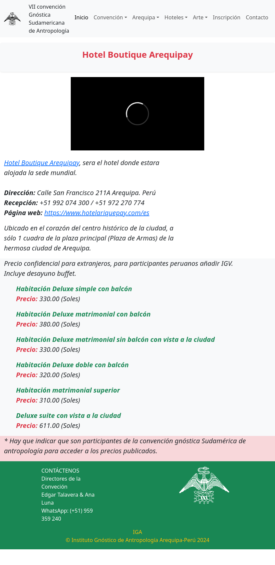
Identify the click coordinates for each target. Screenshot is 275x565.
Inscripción (227, 17)
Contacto (257, 17)
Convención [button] (108, 17)
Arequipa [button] (143, 17)
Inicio (81, 17)
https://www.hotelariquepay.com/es (97, 212)
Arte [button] (198, 17)
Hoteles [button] (174, 17)
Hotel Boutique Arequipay (41, 162)
